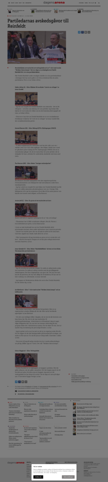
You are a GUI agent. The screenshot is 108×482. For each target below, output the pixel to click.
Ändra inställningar (68, 477)
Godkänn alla (38, 477)
